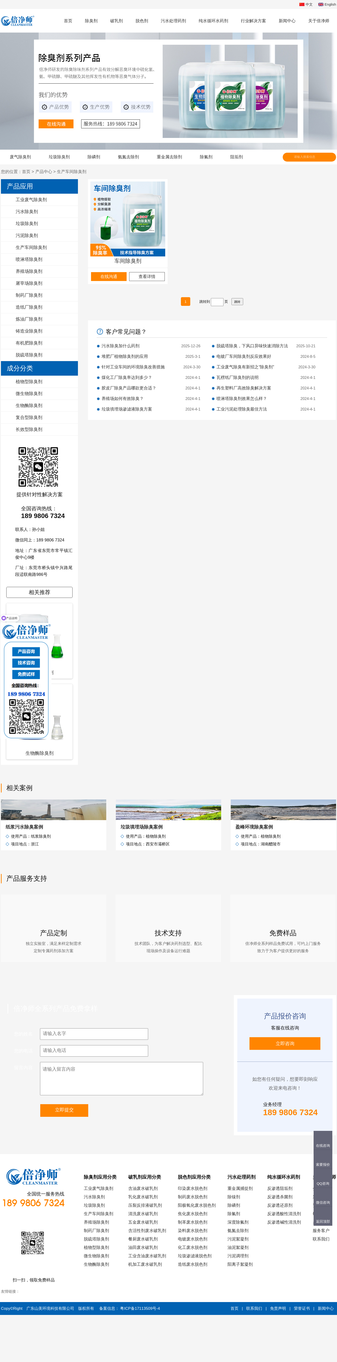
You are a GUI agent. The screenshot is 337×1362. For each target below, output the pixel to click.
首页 (68, 21)
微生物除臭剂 (96, 1303)
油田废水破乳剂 (143, 1294)
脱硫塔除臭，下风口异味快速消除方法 (252, 346)
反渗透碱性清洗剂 (284, 1269)
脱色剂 (142, 21)
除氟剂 (206, 157)
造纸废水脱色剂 (192, 1311)
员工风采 (321, 1269)
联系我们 (321, 1286)
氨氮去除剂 (128, 157)
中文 (306, 4)
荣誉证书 (302, 1355)
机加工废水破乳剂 (145, 1311)
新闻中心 (287, 21)
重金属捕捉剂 (240, 1235)
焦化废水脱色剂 (192, 1260)
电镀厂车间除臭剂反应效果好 (243, 356)
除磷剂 (94, 157)
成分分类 (20, 368)
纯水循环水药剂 (213, 21)
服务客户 (321, 1277)
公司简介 (321, 1235)
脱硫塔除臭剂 (96, 1286)
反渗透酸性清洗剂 (284, 1260)
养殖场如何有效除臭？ (123, 398)
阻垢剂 (236, 157)
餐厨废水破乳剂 (143, 1286)
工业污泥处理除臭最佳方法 (241, 409)
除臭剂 (91, 21)
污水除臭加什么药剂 (120, 346)
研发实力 (321, 1260)
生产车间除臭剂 (71, 171)
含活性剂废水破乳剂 (147, 1277)
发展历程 (321, 1244)
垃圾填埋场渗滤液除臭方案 (127, 409)
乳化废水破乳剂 (143, 1244)
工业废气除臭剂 (98, 1235)
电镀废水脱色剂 (192, 1286)
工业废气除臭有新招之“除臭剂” (245, 367)
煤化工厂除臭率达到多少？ (127, 377)
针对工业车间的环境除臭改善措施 (133, 367)
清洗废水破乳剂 (143, 1260)
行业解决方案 (253, 21)
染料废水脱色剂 (192, 1277)
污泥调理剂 (238, 1303)
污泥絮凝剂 (238, 1286)
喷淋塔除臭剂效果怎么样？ (241, 398)
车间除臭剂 (127, 261)
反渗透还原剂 (280, 1252)
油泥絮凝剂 (238, 1294)
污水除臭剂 (94, 1244)
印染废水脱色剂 (192, 1235)
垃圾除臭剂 (59, 157)
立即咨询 (285, 1090)
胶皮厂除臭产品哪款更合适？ (129, 388)
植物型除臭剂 (96, 1294)
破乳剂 (116, 21)
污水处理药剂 (173, 21)
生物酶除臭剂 (96, 1311)
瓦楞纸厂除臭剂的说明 (237, 377)
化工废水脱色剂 (192, 1294)
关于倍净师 (318, 21)
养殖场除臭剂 (96, 1269)
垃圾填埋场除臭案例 (142, 874)
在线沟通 (108, 276)
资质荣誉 (321, 1252)
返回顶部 (323, 1221)
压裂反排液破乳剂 (145, 1252)
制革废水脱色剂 (192, 1269)
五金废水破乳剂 (143, 1269)
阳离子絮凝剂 (240, 1311)
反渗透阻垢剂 (280, 1235)
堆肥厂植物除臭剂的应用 (125, 356)
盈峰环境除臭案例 (254, 874)
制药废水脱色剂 (192, 1244)
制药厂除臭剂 (96, 1277)
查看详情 (147, 276)
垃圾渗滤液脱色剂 (195, 1303)
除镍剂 (233, 1244)
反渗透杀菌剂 (280, 1244)
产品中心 (43, 171)
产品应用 (20, 186)
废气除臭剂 (20, 157)
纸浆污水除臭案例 (24, 874)
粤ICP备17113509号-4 (140, 1355)
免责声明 (278, 1355)
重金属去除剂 (169, 157)
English (327, 4)
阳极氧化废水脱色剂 (197, 1252)
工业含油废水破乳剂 (147, 1303)
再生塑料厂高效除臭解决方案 (243, 388)
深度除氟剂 (238, 1269)
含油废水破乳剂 (143, 1235)
